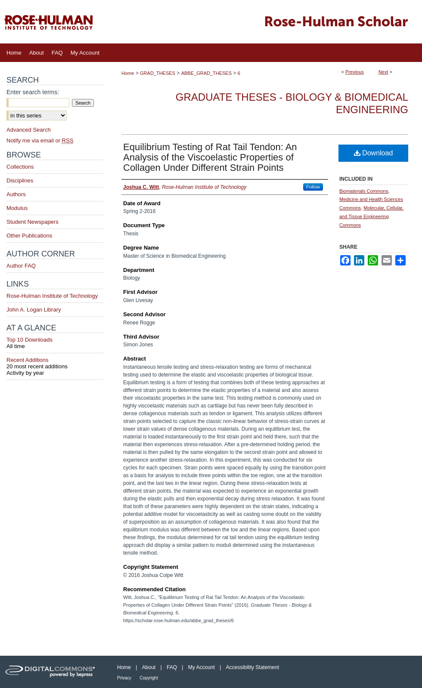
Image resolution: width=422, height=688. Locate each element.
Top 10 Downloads (54, 342)
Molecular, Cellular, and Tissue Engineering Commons (371, 216)
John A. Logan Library (33, 309)
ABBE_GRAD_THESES (206, 73)
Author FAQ (21, 265)
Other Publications (29, 235)
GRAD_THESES (157, 73)
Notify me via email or (39, 140)
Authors (16, 194)
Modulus (17, 208)
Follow (313, 186)
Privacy (124, 678)
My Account (201, 667)
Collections (20, 167)
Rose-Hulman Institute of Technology (52, 296)
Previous (354, 71)
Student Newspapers (32, 222)
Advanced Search (28, 129)
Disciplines (19, 180)
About (148, 667)
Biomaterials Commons (363, 191)
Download (373, 153)
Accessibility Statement (252, 667)
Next (383, 71)
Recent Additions (54, 363)
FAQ (172, 667)
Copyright (149, 678)
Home (127, 73)
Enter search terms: (32, 92)
